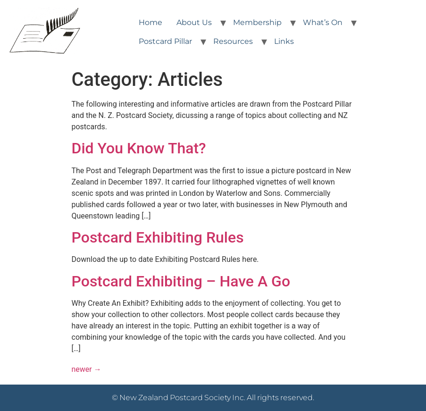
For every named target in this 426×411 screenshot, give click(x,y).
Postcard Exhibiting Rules (158, 237)
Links (284, 41)
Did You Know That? (139, 148)
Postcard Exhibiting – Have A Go (181, 281)
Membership (257, 22)
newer (86, 369)
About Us (194, 22)
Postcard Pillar (165, 41)
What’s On (322, 22)
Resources (233, 41)
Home (150, 22)
